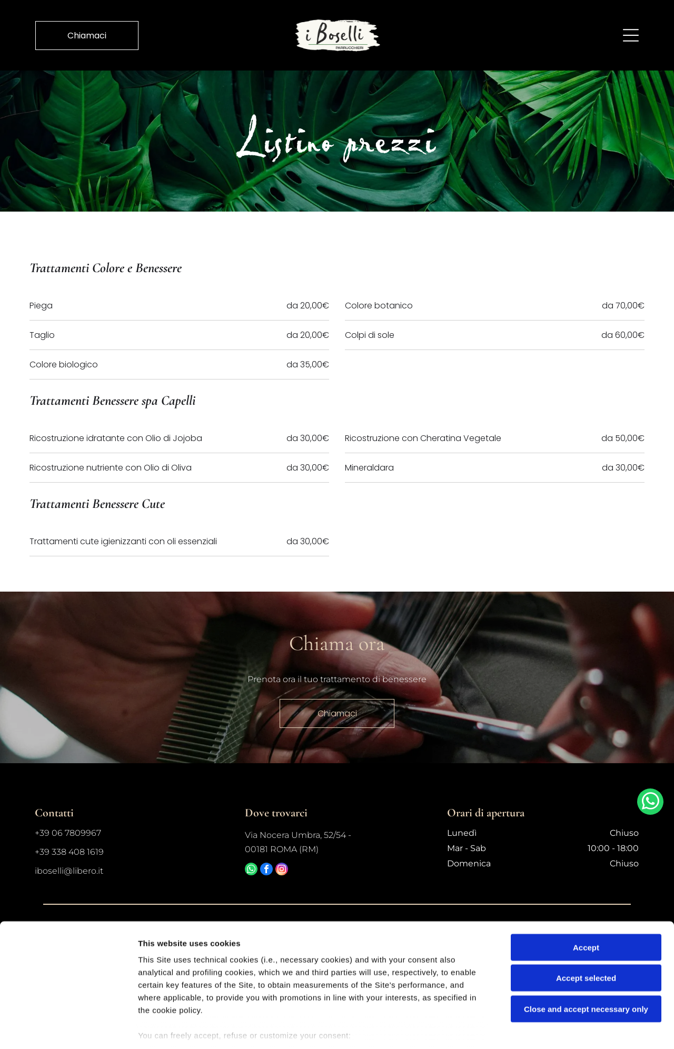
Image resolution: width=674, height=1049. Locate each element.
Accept (586, 886)
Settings (535, 1028)
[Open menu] (631, 35)
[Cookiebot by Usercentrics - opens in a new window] (68, 1028)
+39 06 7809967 (68, 833)
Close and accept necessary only (586, 947)
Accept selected (586, 917)
